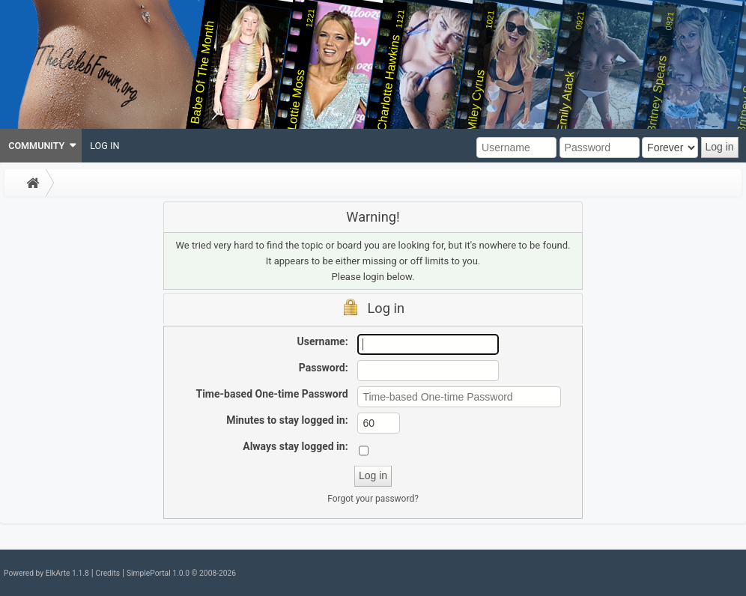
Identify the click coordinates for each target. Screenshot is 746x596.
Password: (323, 368)
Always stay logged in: (295, 446)
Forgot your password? (373, 498)
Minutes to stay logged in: (287, 420)
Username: (322, 341)
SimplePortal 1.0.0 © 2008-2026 (181, 573)
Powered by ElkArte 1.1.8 (46, 573)
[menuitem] (41, 145)
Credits (108, 573)
